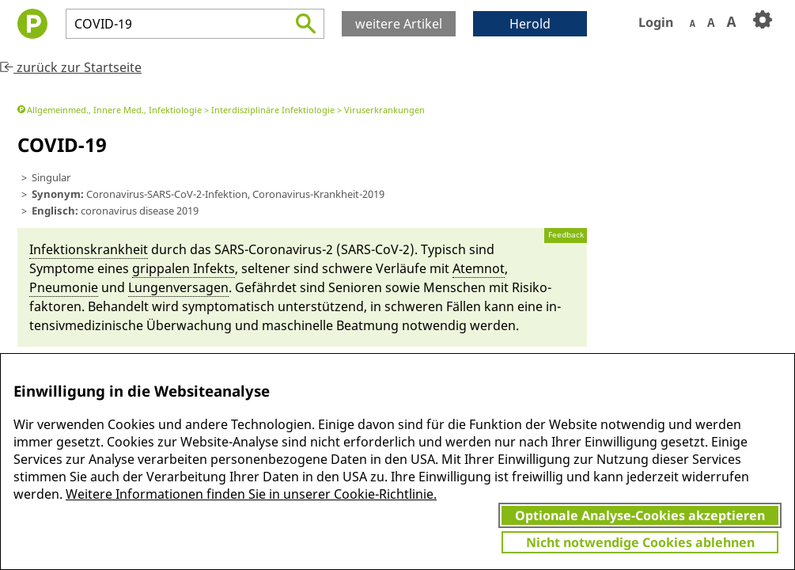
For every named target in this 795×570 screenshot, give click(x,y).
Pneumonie (63, 287)
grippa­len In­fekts (183, 268)
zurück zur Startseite (71, 67)
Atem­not (478, 268)
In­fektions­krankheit (88, 249)
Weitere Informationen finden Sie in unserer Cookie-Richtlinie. (251, 494)
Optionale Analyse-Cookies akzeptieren (640, 515)
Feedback (566, 235)
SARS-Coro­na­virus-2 (273, 249)
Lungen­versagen (178, 287)
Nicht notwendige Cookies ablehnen (640, 542)
